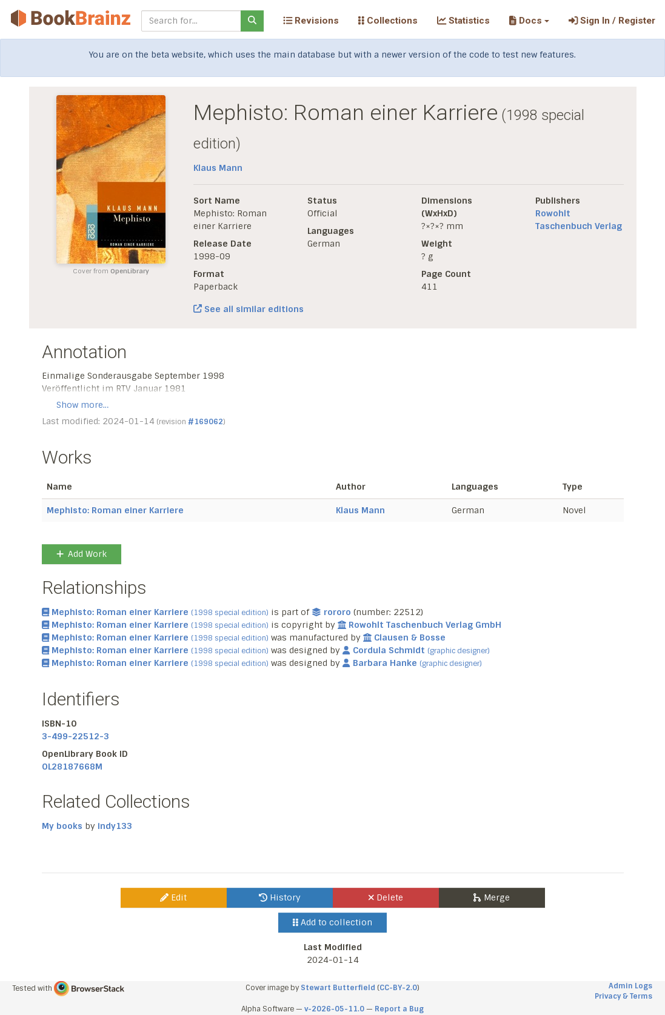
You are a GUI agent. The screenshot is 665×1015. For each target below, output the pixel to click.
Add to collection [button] (332, 922)
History (280, 897)
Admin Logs (630, 986)
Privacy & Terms (623, 996)
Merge (491, 897)
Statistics (463, 20)
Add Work (81, 553)
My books (62, 825)
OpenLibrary (129, 271)
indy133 (115, 825)
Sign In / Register (612, 20)
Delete (386, 897)
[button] (529, 20)
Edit (173, 897)
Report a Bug (399, 1009)
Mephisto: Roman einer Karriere (115, 510)
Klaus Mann (217, 167)
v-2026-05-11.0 (334, 1009)
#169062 (205, 422)
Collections (388, 20)
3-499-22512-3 (75, 736)
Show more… (82, 404)
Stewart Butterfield (338, 988)
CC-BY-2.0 (398, 988)
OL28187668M (72, 766)
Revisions (311, 20)
